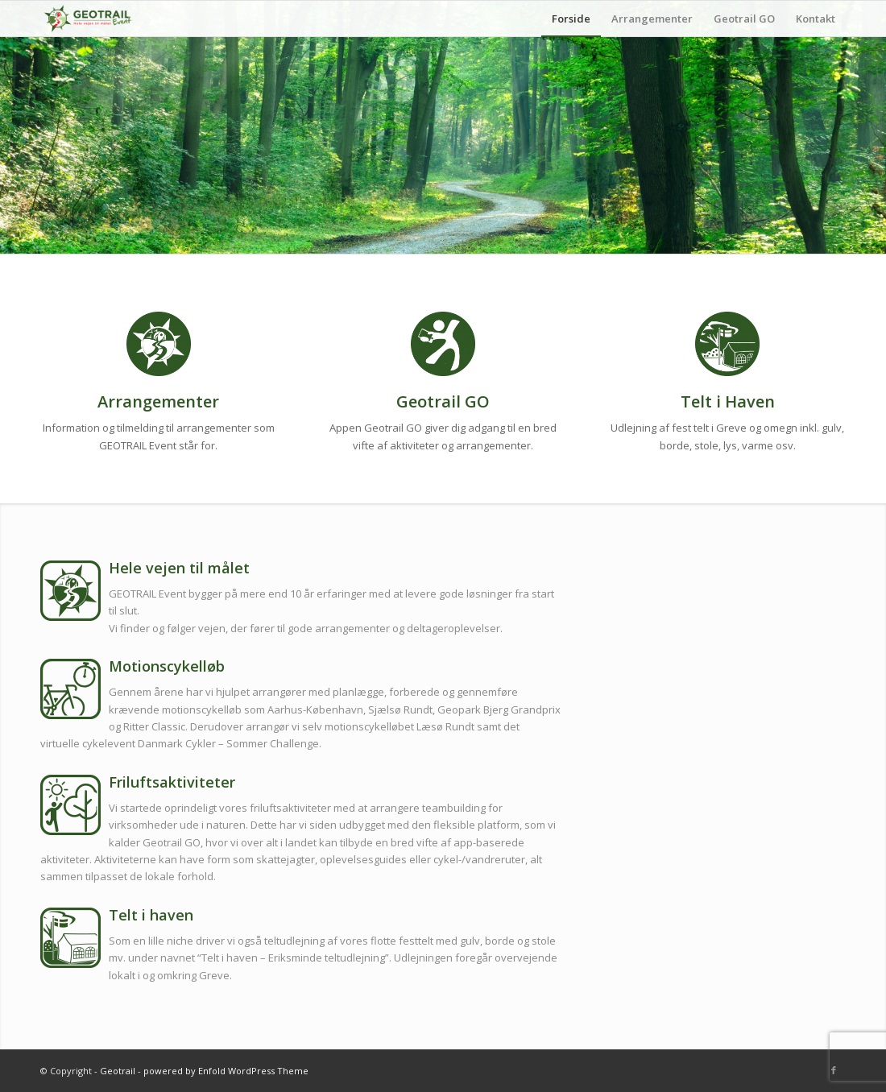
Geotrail (117, 1071)
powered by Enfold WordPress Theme (225, 1071)
